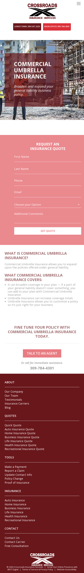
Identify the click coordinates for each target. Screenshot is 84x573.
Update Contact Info (18, 475)
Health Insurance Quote (20, 445)
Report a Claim (14, 470)
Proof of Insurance (17, 482)
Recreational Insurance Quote (24, 449)
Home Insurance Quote (20, 433)
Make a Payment (16, 467)
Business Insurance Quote (22, 437)
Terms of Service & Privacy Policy (37, 569)
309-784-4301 (42, 371)
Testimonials (13, 399)
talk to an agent (42, 357)
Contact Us (12, 538)
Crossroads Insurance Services (28, 567)
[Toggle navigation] (78, 4)
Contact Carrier (15, 542)
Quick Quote (13, 425)
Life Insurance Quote (18, 441)
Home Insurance (15, 504)
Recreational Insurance (20, 520)
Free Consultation (16, 546)
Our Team (11, 395)
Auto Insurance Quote (19, 429)
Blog (8, 407)
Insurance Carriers (17, 403)
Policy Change (14, 478)
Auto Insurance (15, 500)
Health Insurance (16, 516)
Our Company (14, 391)
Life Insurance (14, 512)
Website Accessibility (66, 569)
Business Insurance (17, 508)
